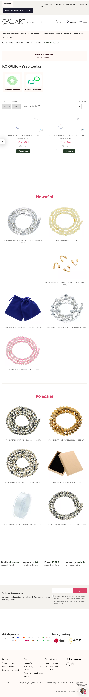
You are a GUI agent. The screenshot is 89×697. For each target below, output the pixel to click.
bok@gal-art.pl (81, 4)
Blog (25, 659)
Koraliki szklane (12, 89)
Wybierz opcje (23, 151)
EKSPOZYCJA (8, 37)
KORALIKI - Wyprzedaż (44, 54)
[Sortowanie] (79, 106)
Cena (20, 106)
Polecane (44, 396)
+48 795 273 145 (69, 4)
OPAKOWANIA (79, 33)
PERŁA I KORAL (49, 33)
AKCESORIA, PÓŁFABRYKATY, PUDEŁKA (18, 10)
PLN (61, 22)
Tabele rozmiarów (52, 663)
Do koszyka (69, 151)
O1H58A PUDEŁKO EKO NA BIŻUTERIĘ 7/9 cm (66, 482)
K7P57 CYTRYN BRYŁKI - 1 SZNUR (66, 240)
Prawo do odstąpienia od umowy (34, 674)
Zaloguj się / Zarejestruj (51, 4)
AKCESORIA (68, 33)
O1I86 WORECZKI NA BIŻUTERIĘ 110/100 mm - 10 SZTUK (23, 327)
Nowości (44, 196)
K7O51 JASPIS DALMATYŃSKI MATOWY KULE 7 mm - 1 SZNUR (65, 525)
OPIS (22, 146)
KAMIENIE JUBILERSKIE (11, 33)
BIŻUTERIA (7, 4)
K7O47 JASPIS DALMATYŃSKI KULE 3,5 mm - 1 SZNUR (23, 482)
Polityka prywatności (10, 670)
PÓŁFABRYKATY (36, 33)
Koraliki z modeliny (43, 58)
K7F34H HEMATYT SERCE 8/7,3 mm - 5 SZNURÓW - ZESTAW (66, 327)
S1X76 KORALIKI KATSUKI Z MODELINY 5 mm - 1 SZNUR (65, 135)
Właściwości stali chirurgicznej (51, 668)
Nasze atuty (28, 663)
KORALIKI (59, 33)
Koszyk (83, 21)
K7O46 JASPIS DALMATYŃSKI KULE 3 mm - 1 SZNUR (23, 440)
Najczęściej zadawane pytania (32, 668)
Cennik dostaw (8, 663)
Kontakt (5, 659)
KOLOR (8, 106)
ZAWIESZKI (25, 33)
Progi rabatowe (51, 659)
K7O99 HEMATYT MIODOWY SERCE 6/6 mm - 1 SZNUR (66, 440)
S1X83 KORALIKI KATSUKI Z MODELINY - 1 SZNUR (23, 135)
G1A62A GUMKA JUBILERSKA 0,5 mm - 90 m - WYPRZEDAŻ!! (23, 525)
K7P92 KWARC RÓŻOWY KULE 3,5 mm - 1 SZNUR (23, 369)
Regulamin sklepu (9, 666)
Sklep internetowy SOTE (63, 691)
